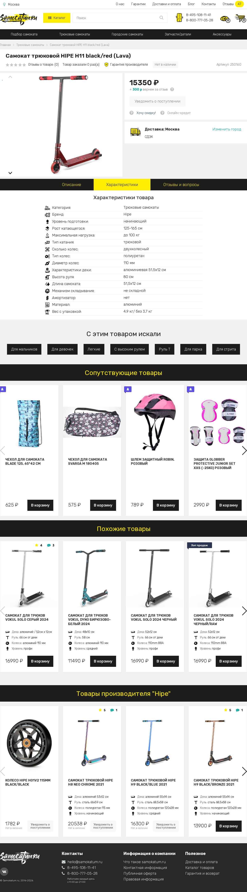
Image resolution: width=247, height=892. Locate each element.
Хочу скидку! (146, 113)
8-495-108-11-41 (198, 15)
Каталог (56, 18)
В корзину (40, 505)
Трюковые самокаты (74, 34)
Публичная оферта (140, 873)
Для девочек (62, 349)
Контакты (209, 4)
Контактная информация (145, 868)
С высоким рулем (129, 349)
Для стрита (226, 349)
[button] (10, 171)
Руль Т (164, 349)
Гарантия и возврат (202, 873)
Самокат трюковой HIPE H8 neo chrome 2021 (90, 782)
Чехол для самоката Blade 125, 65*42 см (24, 462)
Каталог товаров (199, 868)
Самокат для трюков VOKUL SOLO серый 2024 (27, 618)
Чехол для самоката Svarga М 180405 (87, 462)
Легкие (94, 349)
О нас (120, 4)
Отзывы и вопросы (181, 184)
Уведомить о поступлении (157, 101)
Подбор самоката (24, 34)
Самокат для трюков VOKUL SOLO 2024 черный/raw (213, 620)
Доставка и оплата (201, 862)
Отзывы (233, 4)
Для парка (193, 349)
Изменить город (226, 129)
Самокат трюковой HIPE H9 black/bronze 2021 (216, 782)
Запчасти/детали (178, 34)
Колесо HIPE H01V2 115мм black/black (27, 782)
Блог (191, 4)
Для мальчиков (24, 349)
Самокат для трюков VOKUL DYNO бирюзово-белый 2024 (89, 620)
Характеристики (122, 184)
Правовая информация (144, 879)
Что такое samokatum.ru (145, 862)
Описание (71, 184)
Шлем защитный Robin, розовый (152, 462)
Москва (11, 4)
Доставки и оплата (167, 4)
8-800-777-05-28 (199, 20)
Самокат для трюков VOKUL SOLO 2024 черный (154, 618)
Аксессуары (222, 34)
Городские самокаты (127, 34)
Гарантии (138, 4)
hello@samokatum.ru (82, 862)
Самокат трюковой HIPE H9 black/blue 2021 (153, 782)
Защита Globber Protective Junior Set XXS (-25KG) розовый (214, 464)
